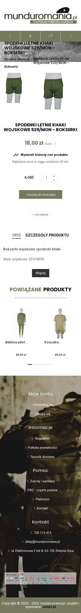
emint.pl (49, 607)
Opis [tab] (16, 235)
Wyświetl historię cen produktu (40, 155)
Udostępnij (41, 214)
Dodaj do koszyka (40, 194)
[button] (30, 36)
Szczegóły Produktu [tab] (47, 235)
